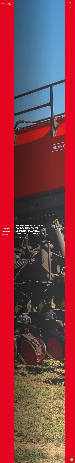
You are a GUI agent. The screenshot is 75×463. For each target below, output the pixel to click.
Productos (4, 213)
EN (70, 7)
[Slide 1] (33, 461)
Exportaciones (5, 216)
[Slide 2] (35, 461)
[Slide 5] (42, 461)
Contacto (4, 224)
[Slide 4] (40, 461)
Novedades (4, 221)
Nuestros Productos (21, 237)
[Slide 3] (37, 461)
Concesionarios (5, 219)
